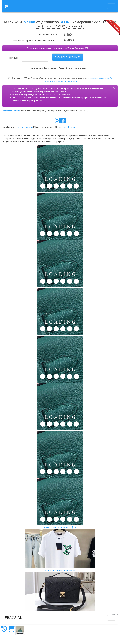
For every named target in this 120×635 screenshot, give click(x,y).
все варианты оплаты (91, 88)
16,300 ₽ (68, 40)
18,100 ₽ (68, 35)
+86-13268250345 (25, 127)
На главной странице (23, 94)
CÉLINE (66, 22)
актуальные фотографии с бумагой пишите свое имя (58, 68)
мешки (29, 22)
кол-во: (13, 57)
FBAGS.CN (14, 618)
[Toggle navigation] (111, 6)
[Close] (114, 87)
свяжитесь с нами (11, 111)
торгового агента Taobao (53, 92)
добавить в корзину (67, 57)
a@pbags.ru (69, 127)
